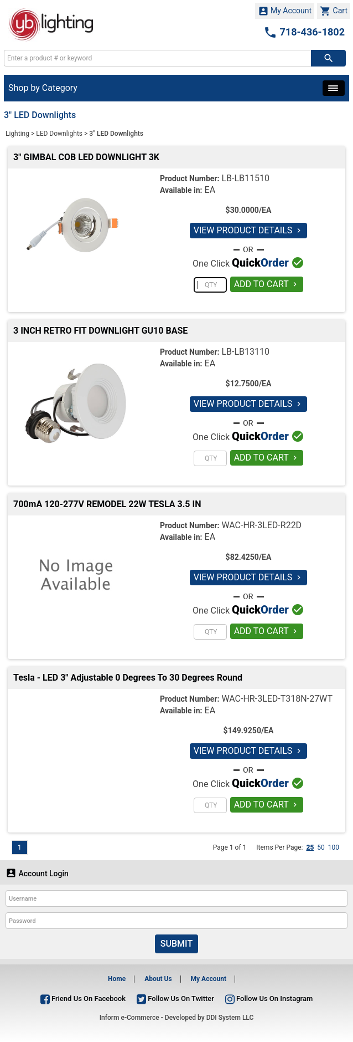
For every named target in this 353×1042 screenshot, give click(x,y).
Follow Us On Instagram (269, 998)
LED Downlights (59, 133)
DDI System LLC (230, 1017)
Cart (333, 11)
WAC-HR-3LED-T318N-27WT (277, 698)
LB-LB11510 (245, 178)
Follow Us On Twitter (175, 998)
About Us (158, 979)
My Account (285, 11)
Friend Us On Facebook (83, 998)
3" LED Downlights (116, 133)
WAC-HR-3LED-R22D (261, 525)
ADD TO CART (267, 284)
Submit (176, 943)
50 (321, 847)
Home (117, 979)
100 (333, 847)
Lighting (17, 133)
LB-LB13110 (245, 351)
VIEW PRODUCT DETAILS (249, 230)
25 (310, 847)
